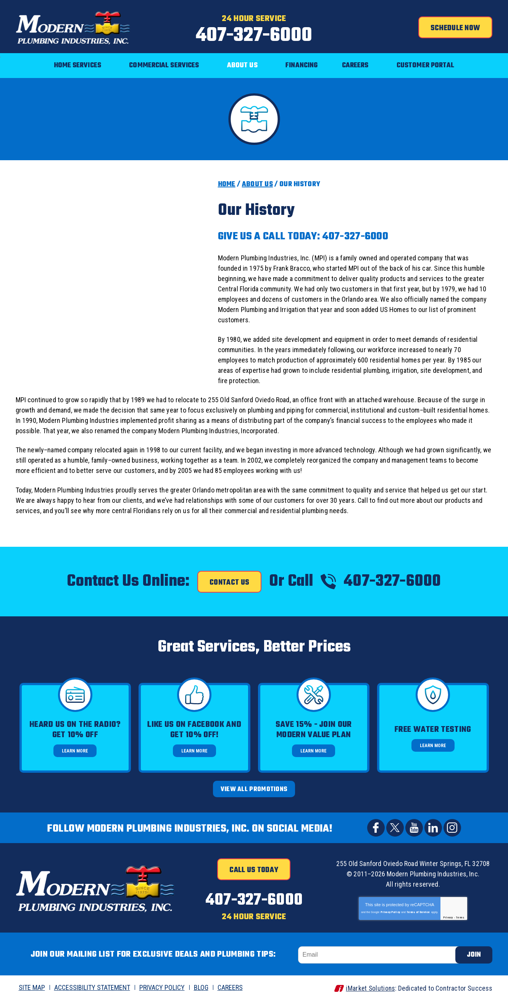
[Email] (380, 955)
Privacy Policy (390, 912)
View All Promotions (254, 790)
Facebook (376, 827)
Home (226, 184)
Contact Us (229, 582)
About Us (257, 184)
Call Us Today (253, 870)
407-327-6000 (254, 35)
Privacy (448, 917)
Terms (460, 917)
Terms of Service (418, 912)
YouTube (414, 827)
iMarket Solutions (369, 988)
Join (474, 954)
